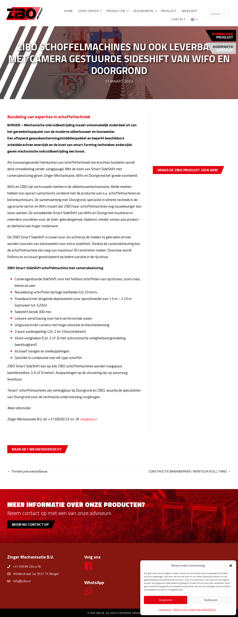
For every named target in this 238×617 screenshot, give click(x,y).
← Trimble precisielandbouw (28, 471)
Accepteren (165, 600)
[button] (231, 565)
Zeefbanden (142, 10)
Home (67, 10)
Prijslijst (167, 10)
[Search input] (218, 13)
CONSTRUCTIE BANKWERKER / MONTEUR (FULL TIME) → (185, 471)
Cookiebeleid (164, 609)
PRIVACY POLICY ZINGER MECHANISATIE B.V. (194, 609)
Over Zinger (87, 10)
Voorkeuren (211, 600)
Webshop (188, 10)
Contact (177, 19)
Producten (114, 10)
